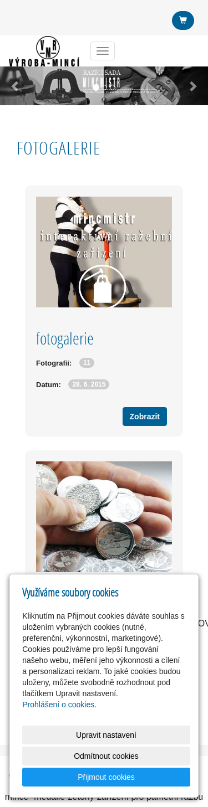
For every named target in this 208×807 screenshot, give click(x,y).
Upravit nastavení (106, 735)
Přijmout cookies (106, 777)
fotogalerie (65, 338)
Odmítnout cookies (106, 756)
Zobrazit (145, 416)
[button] (15, 85)
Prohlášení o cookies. (59, 704)
